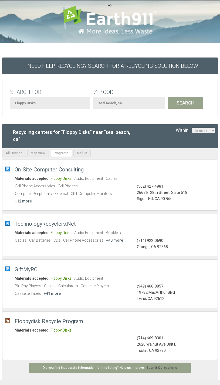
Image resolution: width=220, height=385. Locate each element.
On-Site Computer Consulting (49, 169)
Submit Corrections (161, 368)
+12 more (23, 201)
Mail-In (82, 153)
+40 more (114, 240)
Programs (61, 153)
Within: (195, 130)
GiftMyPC (26, 269)
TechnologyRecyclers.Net (45, 224)
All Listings (14, 153)
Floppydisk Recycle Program (49, 321)
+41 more (52, 293)
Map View (38, 153)
